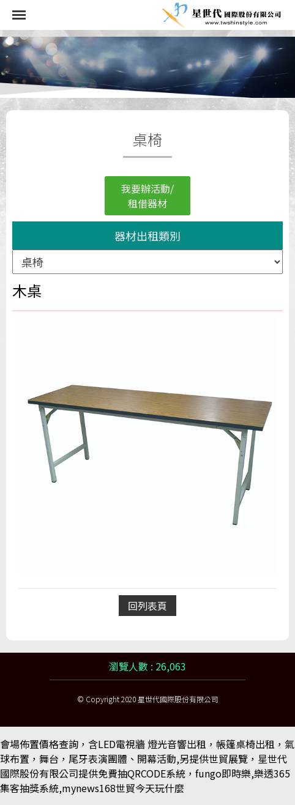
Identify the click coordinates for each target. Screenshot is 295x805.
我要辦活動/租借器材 (147, 195)
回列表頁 (147, 605)
